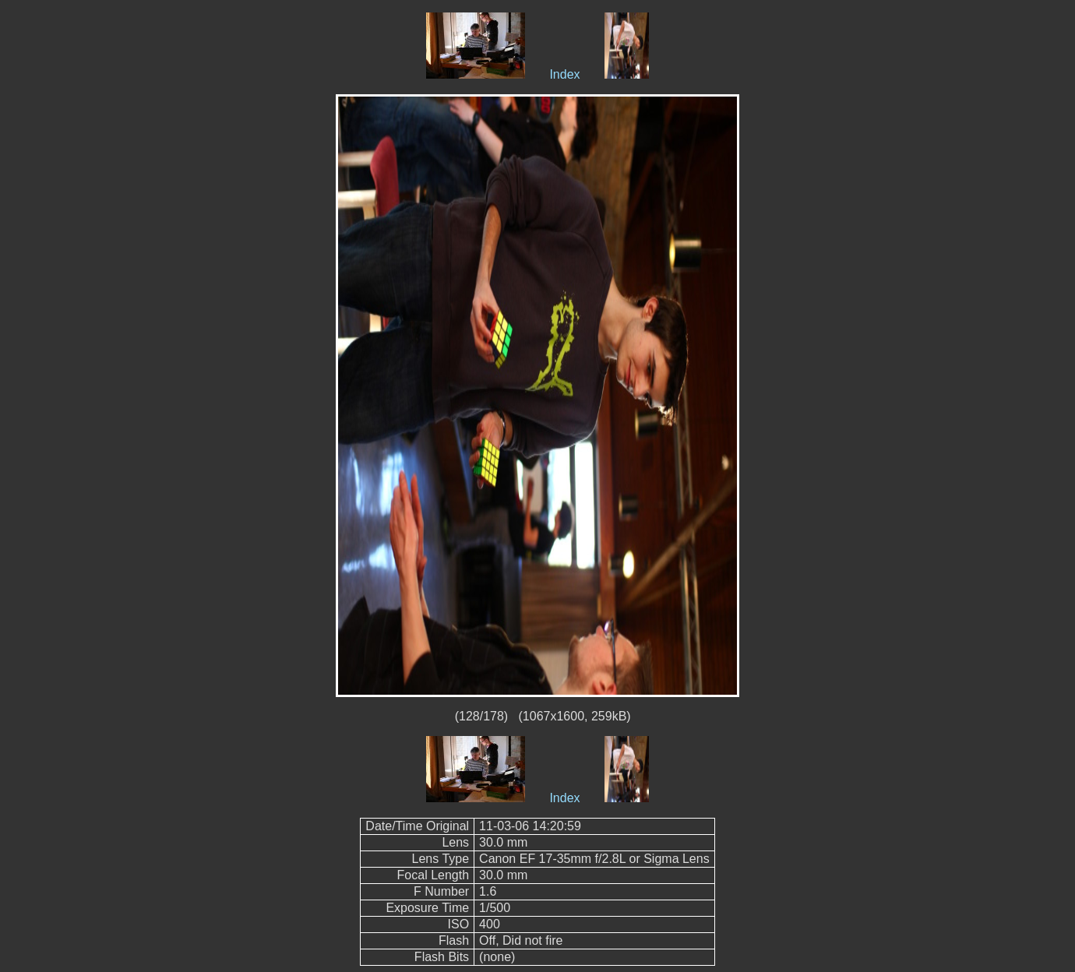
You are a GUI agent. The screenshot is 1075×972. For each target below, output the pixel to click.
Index (564, 74)
